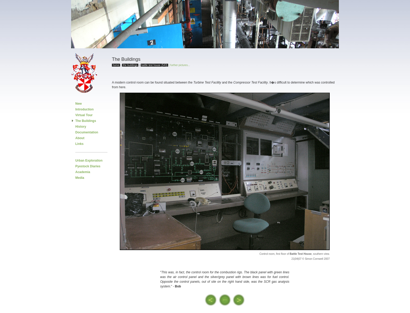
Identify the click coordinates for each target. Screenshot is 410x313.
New (78, 103)
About (79, 138)
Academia (82, 172)
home (116, 65)
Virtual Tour (84, 115)
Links (79, 144)
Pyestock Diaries (87, 166)
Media (79, 178)
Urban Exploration (88, 160)
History (80, 126)
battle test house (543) (154, 65)
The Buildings (85, 121)
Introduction (84, 109)
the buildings (130, 65)
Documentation (86, 132)
